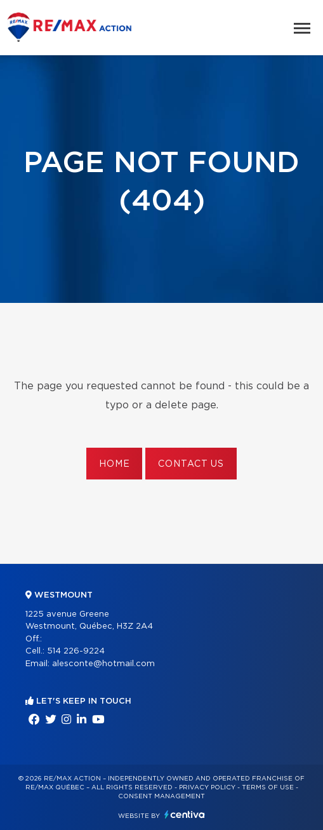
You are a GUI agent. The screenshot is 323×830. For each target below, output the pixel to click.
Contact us (190, 464)
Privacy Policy (207, 787)
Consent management (161, 796)
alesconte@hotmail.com (103, 664)
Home (114, 464)
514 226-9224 (76, 651)
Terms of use (268, 787)
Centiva (184, 814)
